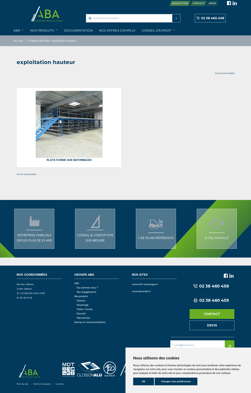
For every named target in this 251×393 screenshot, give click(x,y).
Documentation (78, 30)
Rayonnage (83, 305)
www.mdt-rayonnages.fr (145, 284)
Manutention (83, 318)
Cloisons (81, 301)
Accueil (18, 40)
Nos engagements (86, 292)
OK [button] (143, 381)
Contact (198, 3)
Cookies (60, 384)
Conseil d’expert (156, 30)
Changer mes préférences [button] (176, 381)
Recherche (170, 18)
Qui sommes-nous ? (87, 288)
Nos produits (42, 30)
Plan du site (22, 384)
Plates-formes (85, 309)
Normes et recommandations (90, 322)
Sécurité (81, 313)
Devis (212, 3)
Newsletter (180, 3)
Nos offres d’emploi (117, 30)
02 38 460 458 (210, 18)
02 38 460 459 (211, 300)
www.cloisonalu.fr (141, 291)
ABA (16, 30)
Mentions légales (42, 384)
